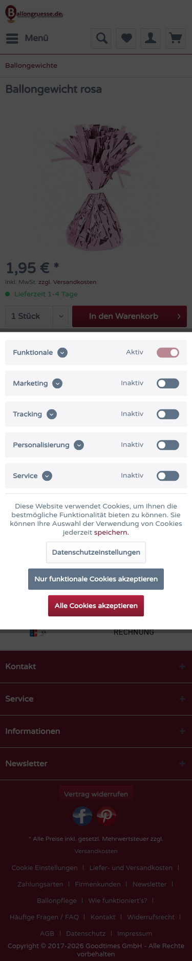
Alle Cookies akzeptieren (95, 605)
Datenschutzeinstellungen (96, 552)
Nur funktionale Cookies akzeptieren (96, 578)
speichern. (111, 531)
